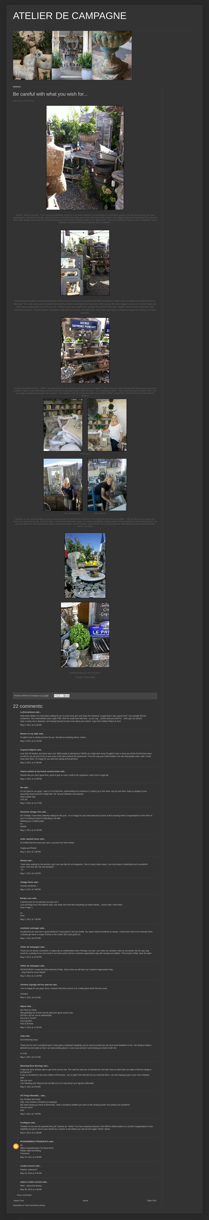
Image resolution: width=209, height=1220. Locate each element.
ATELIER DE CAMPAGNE (70, 15)
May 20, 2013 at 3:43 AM (31, 1173)
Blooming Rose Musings (31, 1066)
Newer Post (19, 1201)
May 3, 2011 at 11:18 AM (31, 725)
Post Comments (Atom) (35, 1205)
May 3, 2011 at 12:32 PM (31, 830)
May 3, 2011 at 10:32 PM (31, 957)
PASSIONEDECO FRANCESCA (34, 1141)
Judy (22, 1036)
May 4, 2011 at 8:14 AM (30, 997)
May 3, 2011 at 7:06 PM (30, 889)
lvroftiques (25, 1123)
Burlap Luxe (25, 898)
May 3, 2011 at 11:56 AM (31, 763)
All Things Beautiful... (30, 1095)
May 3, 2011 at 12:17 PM (31, 803)
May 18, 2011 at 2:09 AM (31, 1157)
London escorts (27, 1166)
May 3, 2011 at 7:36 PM (30, 919)
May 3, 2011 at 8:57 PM (30, 938)
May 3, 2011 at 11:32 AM (31, 741)
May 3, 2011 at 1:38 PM (30, 852)
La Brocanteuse (27, 712)
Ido (21, 787)
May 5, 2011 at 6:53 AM (30, 1087)
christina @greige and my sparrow (36, 985)
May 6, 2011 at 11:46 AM (31, 1133)
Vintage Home (26, 882)
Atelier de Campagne (30, 947)
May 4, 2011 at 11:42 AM (31, 1027)
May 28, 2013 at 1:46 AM (31, 1189)
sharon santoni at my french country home (40, 771)
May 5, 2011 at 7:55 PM (30, 1114)
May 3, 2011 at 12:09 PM (31, 779)
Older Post (151, 1201)
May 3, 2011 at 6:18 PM (30, 873)
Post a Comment (24, 1195)
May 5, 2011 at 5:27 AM (30, 1057)
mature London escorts (31, 1182)
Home (85, 1201)
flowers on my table (29, 734)
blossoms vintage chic (30, 812)
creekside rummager (29, 928)
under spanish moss (29, 839)
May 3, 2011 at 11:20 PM (31, 976)
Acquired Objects (28, 750)
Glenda (23, 860)
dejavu (23, 1006)
